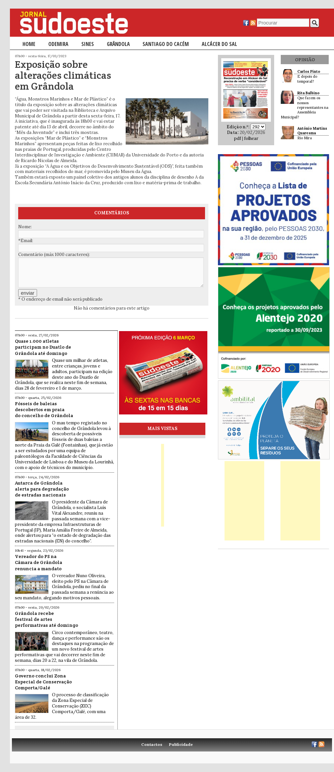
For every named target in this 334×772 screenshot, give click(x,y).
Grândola (118, 44)
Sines (87, 44)
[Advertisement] (244, 500)
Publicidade (181, 744)
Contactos (151, 744)
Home (28, 44)
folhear (251, 138)
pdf (237, 138)
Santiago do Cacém (166, 44)
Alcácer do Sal (219, 44)
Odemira (58, 44)
